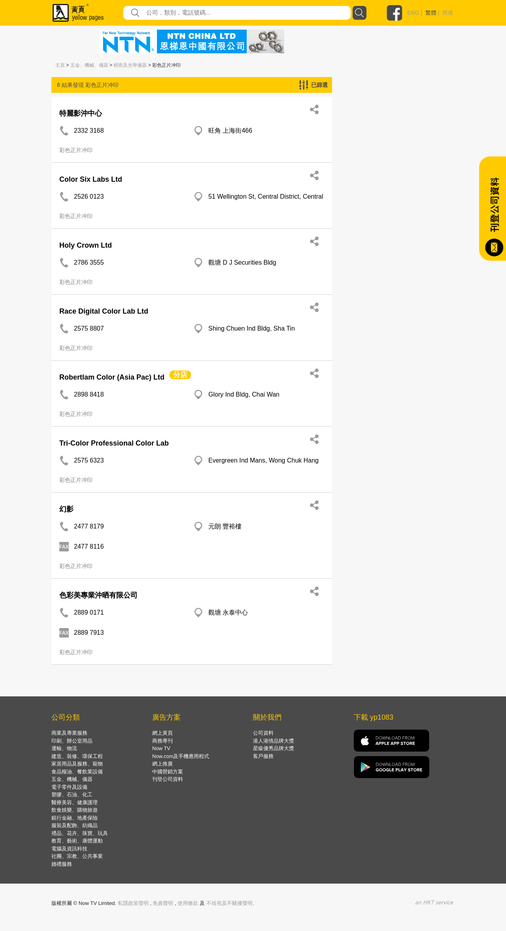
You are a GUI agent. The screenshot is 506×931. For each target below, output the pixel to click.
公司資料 (263, 733)
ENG (413, 12)
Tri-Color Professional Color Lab (114, 443)
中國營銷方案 (167, 772)
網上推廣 (162, 764)
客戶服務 (263, 756)
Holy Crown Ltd (85, 245)
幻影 (66, 509)
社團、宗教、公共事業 (77, 856)
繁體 (430, 12)
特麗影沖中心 (80, 113)
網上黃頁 (162, 733)
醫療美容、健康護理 (74, 802)
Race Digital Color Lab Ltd (103, 311)
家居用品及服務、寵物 (77, 764)
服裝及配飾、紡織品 (74, 825)
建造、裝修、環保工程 (77, 756)
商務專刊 (162, 741)
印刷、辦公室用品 (72, 741)
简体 (447, 12)
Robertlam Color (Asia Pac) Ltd (111, 377)
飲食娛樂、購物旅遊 (74, 810)
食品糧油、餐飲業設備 (77, 772)
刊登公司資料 (167, 779)
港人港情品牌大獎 (273, 741)
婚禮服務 (61, 864)
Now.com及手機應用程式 (180, 756)
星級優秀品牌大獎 (273, 748)
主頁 (60, 65)
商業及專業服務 (69, 733)
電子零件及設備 (69, 787)
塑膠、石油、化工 (72, 794)
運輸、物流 (64, 748)
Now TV (161, 748)
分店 (180, 375)
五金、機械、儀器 (89, 65)
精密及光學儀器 (130, 65)
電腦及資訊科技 (69, 849)
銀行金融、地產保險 (74, 818)
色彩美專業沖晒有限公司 (98, 595)
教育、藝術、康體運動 (77, 841)
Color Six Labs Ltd (90, 179)
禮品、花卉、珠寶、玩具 (79, 833)
